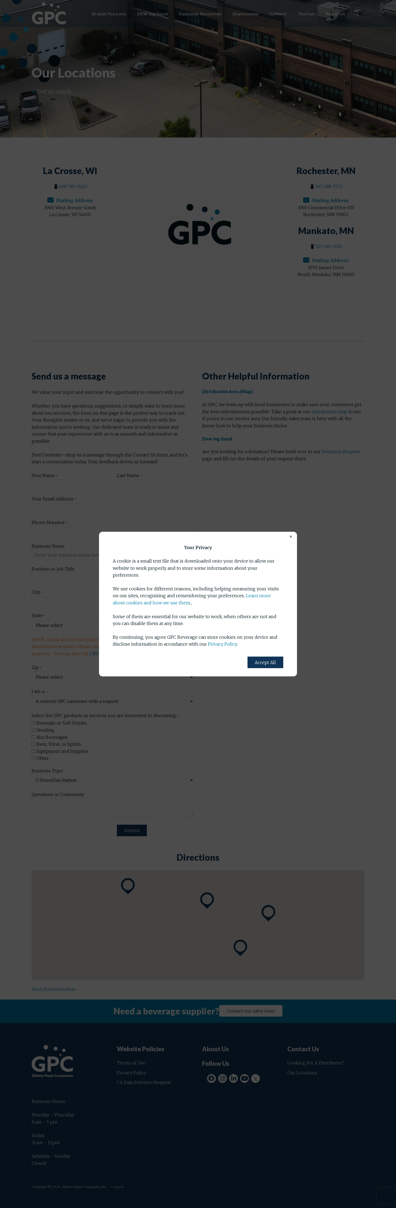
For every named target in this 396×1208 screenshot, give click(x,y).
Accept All (265, 662)
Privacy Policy (222, 644)
